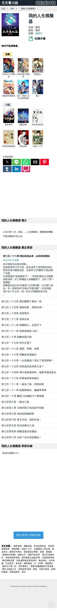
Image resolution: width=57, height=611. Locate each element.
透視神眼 (23, 146)
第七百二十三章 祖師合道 (15, 319)
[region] (28, 194)
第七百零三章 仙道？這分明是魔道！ (21, 437)
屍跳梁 (49, 552)
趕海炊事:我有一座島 (28, 569)
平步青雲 (9, 563)
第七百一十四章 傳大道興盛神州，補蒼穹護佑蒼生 (28, 372)
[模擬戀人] (37, 72)
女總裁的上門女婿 (42, 549)
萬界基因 (8, 125)
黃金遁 (19, 563)
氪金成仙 (43, 560)
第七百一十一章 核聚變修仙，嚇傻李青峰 (23, 390)
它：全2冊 (39, 563)
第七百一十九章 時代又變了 (16, 342)
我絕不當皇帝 (34, 554)
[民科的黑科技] (37, 122)
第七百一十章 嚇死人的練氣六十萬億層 (22, 396)
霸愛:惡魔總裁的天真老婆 (42, 566)
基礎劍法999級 (9, 554)
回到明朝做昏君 (8, 146)
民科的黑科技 (37, 125)
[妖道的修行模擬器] (23, 72)
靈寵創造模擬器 (8, 96)
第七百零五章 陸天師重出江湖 (17, 425)
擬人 (37, 96)
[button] (7, 162)
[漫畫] (7, 54)
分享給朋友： (9, 157)
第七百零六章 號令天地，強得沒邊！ (21, 419)
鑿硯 (37, 27)
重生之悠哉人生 (9, 569)
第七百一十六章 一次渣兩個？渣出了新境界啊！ (27, 360)
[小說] (7, 104)
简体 (52, 3)
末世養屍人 (23, 566)
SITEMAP (24, 586)
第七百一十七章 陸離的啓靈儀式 (19, 354)
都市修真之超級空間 (31, 557)
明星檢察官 (15, 572)
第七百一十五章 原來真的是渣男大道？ (22, 366)
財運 (42, 552)
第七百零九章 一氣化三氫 (15, 402)
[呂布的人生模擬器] (8, 72)
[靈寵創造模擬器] (8, 94)
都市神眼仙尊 (8, 560)
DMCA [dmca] (30, 586)
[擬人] (37, 94)
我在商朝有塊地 (12, 557)
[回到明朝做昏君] (8, 144)
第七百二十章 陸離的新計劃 (16, 337)
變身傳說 (28, 563)
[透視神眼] (23, 144)
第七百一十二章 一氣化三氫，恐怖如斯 (22, 384)
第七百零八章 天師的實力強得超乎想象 (22, 407)
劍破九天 (22, 554)
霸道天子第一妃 (9, 566)
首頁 (3, 8)
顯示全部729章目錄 (28, 535)
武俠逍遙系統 (48, 557)
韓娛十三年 (37, 146)
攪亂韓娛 (23, 125)
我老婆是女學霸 (31, 552)
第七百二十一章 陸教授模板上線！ (20, 331)
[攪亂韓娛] (23, 122)
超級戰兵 (49, 563)
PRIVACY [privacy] (36, 586)
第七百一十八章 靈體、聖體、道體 (20, 348)
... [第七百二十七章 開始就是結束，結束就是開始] (28, 279)
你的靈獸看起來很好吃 (26, 560)
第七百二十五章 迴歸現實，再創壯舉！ (22, 307)
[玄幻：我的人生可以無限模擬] (23, 94)
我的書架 (42, 2)
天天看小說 (9, 3)
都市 (12, 8)
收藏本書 (37, 38)
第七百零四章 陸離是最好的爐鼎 (19, 431)
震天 (24, 572)
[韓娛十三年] (37, 144)
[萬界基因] (8, 122)
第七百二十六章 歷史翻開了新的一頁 (21, 301)
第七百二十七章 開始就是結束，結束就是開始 (26, 256)
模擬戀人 (37, 74)
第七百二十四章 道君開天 (15, 313)
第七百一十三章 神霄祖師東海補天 (20, 378)
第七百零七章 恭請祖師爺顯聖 (17, 413)
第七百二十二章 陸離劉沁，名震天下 (21, 325)
